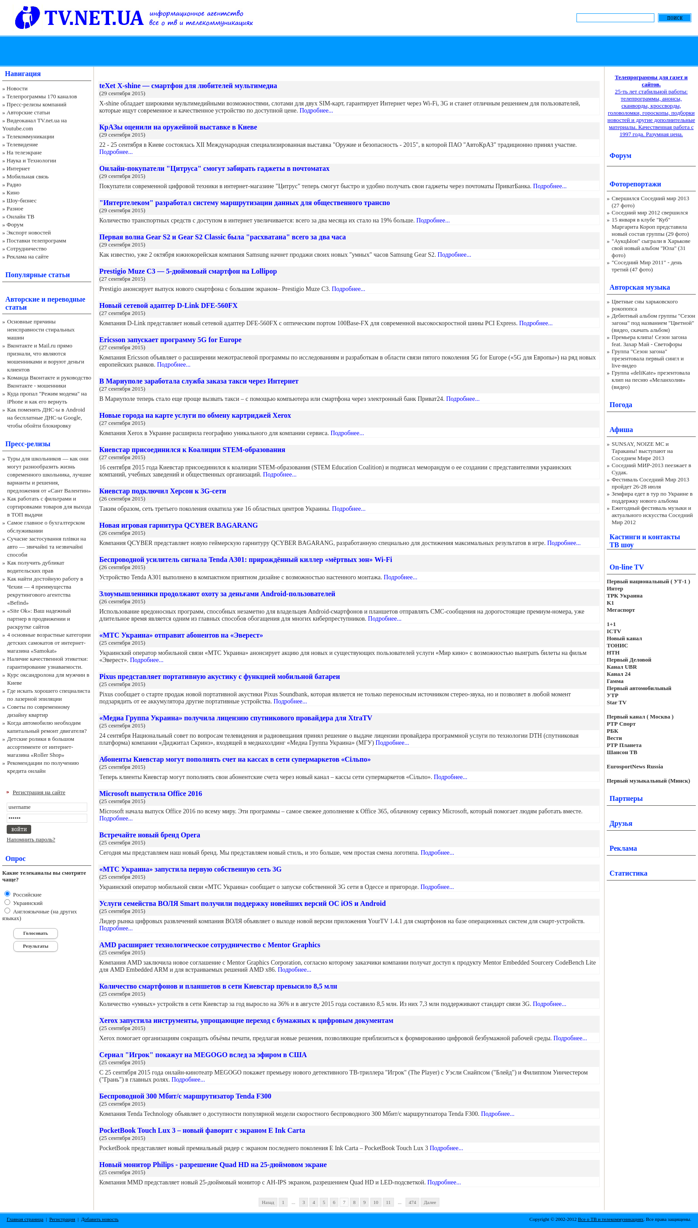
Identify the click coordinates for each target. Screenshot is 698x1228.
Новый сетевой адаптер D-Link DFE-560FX (168, 305)
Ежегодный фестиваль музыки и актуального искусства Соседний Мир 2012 (652, 515)
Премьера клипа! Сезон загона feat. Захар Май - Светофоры (649, 340)
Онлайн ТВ (20, 216)
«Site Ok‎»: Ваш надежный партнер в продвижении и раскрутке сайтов (39, 618)
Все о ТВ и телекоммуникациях (610, 1219)
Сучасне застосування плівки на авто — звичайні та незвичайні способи (46, 546)
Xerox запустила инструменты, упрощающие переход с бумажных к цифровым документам (246, 1020)
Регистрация (62, 1219)
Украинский (27, 903)
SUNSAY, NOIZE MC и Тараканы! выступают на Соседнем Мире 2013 (642, 450)
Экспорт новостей (29, 232)
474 (412, 1202)
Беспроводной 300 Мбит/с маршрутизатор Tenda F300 (185, 1096)
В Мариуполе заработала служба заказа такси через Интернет (199, 381)
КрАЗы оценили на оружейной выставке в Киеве (178, 127)
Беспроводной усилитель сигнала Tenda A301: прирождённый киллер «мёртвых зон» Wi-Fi (245, 559)
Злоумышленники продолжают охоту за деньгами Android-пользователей (217, 594)
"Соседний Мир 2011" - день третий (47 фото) (647, 266)
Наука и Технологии (31, 160)
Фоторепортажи (635, 184)
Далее (430, 1202)
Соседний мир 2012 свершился (650, 212)
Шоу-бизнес (22, 200)
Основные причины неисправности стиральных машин (41, 329)
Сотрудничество (27, 248)
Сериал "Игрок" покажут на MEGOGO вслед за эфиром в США (203, 1054)
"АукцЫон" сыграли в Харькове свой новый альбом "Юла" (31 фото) (651, 248)
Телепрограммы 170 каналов (42, 96)
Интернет (18, 168)
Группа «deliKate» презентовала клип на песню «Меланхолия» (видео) (651, 379)
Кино (13, 192)
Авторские (22, 299)
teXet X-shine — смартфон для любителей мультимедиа (188, 85)
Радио (14, 184)
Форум (15, 224)
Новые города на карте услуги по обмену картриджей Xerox (195, 415)
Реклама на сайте (28, 256)
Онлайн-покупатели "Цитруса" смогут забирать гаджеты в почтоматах (214, 168)
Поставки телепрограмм (36, 240)
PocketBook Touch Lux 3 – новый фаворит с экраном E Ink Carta (202, 1130)
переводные (66, 299)
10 (375, 1202)
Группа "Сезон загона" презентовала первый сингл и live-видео (648, 358)
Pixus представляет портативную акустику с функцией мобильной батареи (219, 676)
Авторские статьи (28, 112)
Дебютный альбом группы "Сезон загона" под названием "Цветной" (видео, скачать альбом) (653, 322)
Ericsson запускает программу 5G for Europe (170, 339)
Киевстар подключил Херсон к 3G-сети (162, 491)
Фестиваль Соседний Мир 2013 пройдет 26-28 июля (650, 483)
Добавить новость (99, 1219)
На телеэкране (24, 152)
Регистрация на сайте (39, 792)
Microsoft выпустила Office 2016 (150, 793)
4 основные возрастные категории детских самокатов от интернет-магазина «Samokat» (49, 642)
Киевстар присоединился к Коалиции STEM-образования (192, 449)
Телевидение (22, 144)
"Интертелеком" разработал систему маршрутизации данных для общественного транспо (244, 202)
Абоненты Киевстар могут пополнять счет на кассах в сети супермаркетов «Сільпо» (235, 759)
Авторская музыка (639, 287)
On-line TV (626, 567)
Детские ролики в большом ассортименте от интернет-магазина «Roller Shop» (40, 746)
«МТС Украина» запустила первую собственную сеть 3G (190, 869)
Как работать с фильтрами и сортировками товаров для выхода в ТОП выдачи (49, 506)
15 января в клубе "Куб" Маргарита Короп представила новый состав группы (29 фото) (650, 226)
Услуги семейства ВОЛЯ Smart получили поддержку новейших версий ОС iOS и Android (242, 903)
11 (388, 1202)
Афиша (621, 429)
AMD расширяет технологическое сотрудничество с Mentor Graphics (210, 945)
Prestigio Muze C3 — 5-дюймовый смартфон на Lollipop (188, 271)
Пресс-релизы (27, 444)
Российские (26, 894)
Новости (17, 88)
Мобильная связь (28, 176)
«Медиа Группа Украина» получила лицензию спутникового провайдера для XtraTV (235, 718)
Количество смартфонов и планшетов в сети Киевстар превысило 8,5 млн (218, 986)
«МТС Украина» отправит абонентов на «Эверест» (181, 635)
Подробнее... (316, 110)
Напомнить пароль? (31, 839)
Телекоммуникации (30, 136)
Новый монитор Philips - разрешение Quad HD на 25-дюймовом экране (213, 1164)
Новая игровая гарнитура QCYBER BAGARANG (178, 525)
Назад (268, 1202)
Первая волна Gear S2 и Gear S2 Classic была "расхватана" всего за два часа (222, 237)
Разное (15, 208)
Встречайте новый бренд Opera (149, 835)
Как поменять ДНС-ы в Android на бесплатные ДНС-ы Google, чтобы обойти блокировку (46, 417)
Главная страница (25, 1219)
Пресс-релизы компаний (36, 104)
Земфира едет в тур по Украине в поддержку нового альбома (652, 497)
